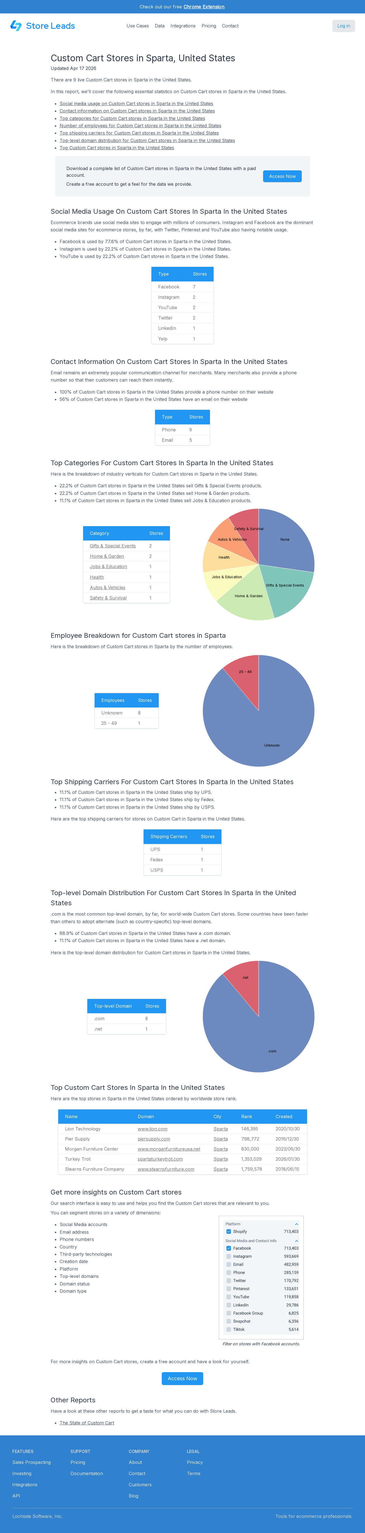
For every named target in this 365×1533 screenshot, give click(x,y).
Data (160, 26)
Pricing (209, 26)
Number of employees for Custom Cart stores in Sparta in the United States (140, 125)
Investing (21, 1473)
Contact (230, 26)
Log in (343, 26)
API (16, 1496)
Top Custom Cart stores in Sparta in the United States (117, 148)
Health (97, 577)
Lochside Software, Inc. (37, 1516)
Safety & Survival (108, 598)
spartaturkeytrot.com (160, 1159)
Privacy (195, 1462)
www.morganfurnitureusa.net (169, 1149)
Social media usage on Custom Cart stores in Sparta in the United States (136, 103)
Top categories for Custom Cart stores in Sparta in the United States (132, 118)
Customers (140, 1484)
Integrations (183, 26)
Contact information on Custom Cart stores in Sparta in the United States (137, 111)
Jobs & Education (108, 566)
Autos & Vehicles (107, 587)
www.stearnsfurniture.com (166, 1169)
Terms (193, 1473)
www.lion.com (152, 1129)
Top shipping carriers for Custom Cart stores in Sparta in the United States (139, 133)
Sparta (221, 1129)
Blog (133, 1496)
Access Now (282, 176)
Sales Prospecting (31, 1462)
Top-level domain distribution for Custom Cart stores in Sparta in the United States (147, 140)
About (135, 1462)
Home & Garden (107, 556)
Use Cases (138, 26)
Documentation (87, 1473)
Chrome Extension (204, 7)
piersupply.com (154, 1139)
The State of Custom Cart (87, 1423)
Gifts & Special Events (113, 546)
